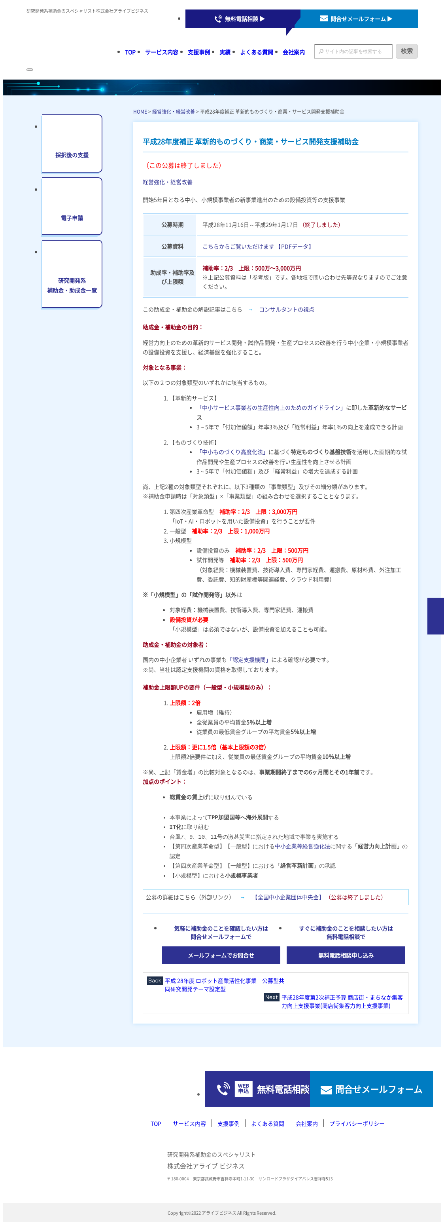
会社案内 (294, 52)
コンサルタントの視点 (286, 309)
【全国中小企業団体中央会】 (288, 896)
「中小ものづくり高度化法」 (232, 452)
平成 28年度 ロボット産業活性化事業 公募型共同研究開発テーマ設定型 (224, 984)
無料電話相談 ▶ (245, 19)
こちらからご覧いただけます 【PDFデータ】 (258, 246)
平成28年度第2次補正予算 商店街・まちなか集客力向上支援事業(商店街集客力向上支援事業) (342, 1000)
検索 (407, 50)
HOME (140, 111)
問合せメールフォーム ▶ (362, 19)
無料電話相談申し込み (346, 954)
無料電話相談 (214, 1090)
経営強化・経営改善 (173, 111)
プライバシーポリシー (357, 1126)
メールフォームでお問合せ (221, 954)
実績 (225, 52)
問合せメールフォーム (352, 1090)
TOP (130, 52)
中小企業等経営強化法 (302, 845)
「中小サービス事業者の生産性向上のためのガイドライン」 (271, 407)
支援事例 (199, 52)
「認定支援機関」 (249, 659)
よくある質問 (256, 52)
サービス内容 (161, 52)
